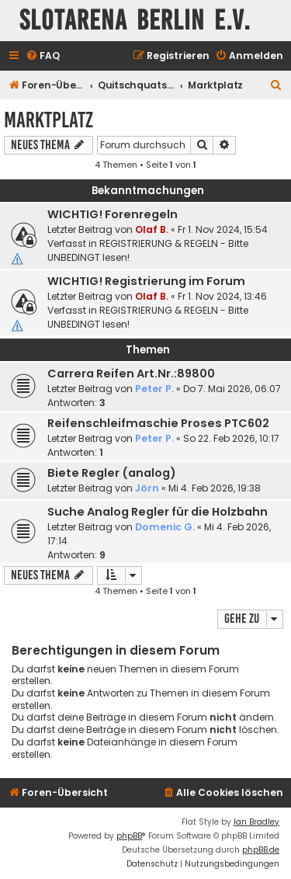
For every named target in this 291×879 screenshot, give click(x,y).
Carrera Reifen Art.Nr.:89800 (131, 373)
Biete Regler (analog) (111, 473)
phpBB (129, 836)
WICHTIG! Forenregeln (112, 214)
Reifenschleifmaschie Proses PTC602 (158, 423)
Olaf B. (151, 229)
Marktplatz (48, 120)
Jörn (147, 488)
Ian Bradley (256, 822)
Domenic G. (165, 526)
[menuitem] (43, 56)
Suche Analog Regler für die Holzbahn (157, 511)
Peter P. (154, 388)
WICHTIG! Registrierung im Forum (146, 281)
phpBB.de (260, 850)
